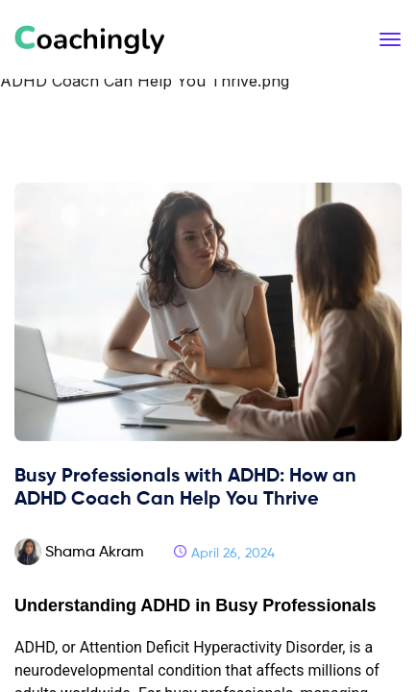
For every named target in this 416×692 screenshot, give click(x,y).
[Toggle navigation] (390, 39)
